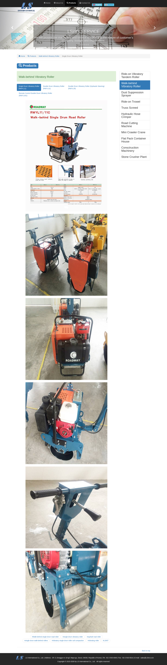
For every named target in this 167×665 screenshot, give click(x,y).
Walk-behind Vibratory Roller (49, 56)
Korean (110, 5)
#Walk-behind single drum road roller (45, 637)
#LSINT (105, 640)
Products (32, 56)
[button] (12, 27)
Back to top (146, 651)
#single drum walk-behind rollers (36, 640)
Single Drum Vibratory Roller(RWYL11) (29, 87)
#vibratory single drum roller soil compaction (68, 640)
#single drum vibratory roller (73, 637)
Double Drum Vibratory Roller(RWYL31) (53, 87)
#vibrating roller (93, 640)
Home (22, 56)
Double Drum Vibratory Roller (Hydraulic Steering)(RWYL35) (86, 87)
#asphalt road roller (94, 637)
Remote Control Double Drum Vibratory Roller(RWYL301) (35, 94)
